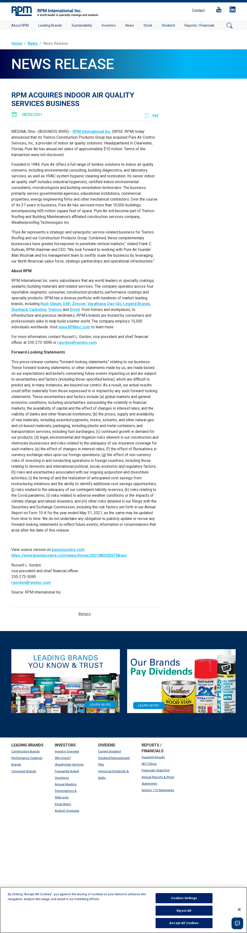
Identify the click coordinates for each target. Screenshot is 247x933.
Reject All (184, 910)
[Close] (239, 909)
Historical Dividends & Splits (113, 774)
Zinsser (79, 303)
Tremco (55, 309)
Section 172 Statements (158, 790)
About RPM (20, 25)
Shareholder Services (69, 764)
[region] (123, 910)
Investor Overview (67, 751)
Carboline (37, 309)
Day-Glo (114, 303)
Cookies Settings (184, 898)
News (129, 25)
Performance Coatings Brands (26, 761)
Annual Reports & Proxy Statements (158, 780)
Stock (148, 25)
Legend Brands (136, 303)
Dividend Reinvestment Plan (114, 761)
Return (84, 614)
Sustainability (82, 25)
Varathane (97, 303)
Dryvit (75, 309)
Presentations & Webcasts (66, 794)
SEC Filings (149, 764)
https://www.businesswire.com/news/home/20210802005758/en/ (69, 555)
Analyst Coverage (67, 811)
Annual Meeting (65, 784)
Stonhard (19, 309)
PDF (155, 115)
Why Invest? (63, 758)
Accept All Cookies (184, 923)
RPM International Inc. (92, 131)
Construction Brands (25, 751)
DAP (66, 303)
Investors (109, 25)
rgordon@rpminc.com (77, 342)
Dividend (168, 25)
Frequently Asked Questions (67, 774)
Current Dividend (109, 751)
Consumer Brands (23, 771)
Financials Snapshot (156, 770)
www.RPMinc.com (74, 327)
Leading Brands (50, 25)
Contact (198, 10)
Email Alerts (63, 804)
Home (17, 43)
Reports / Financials (199, 25)
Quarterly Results (153, 757)
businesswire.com (68, 549)
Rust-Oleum (51, 303)
